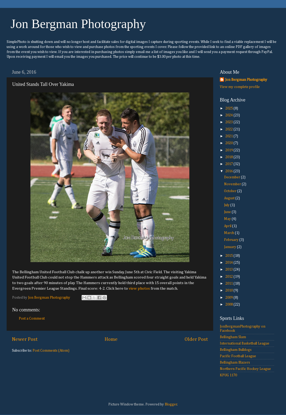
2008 (229, 304)
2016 (229, 171)
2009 (229, 297)
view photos (139, 288)
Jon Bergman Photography (78, 24)
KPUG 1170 (228, 375)
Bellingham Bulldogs (236, 350)
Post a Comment (32, 318)
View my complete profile (240, 87)
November (233, 184)
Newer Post (25, 339)
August (229, 198)
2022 (229, 129)
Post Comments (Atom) (51, 350)
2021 (229, 136)
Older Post (196, 339)
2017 (229, 164)
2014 (229, 262)
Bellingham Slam (233, 337)
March (229, 233)
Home (111, 339)
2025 (229, 108)
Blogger (171, 404)
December (232, 177)
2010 (229, 290)
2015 (229, 256)
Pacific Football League (238, 356)
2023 (229, 122)
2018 (229, 157)
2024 (229, 115)
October (230, 191)
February (231, 240)
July (227, 205)
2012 (229, 277)
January (230, 247)
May (228, 219)
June (228, 212)
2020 (229, 143)
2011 (229, 283)
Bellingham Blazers (235, 362)
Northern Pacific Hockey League (245, 369)
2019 (229, 150)
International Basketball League (244, 343)
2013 (229, 269)
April (228, 226)
